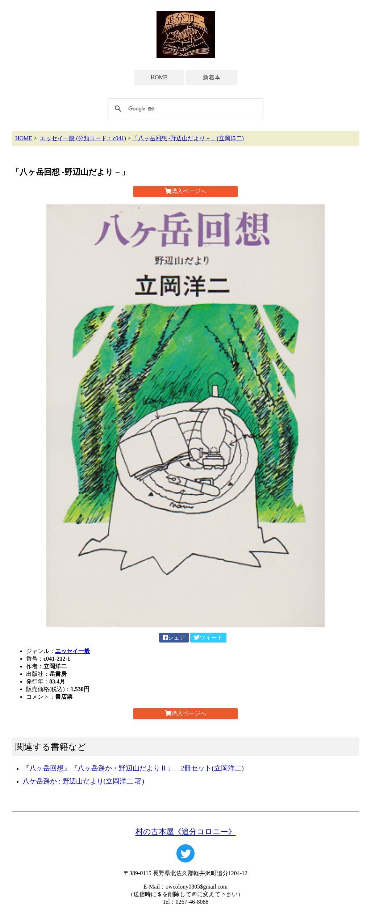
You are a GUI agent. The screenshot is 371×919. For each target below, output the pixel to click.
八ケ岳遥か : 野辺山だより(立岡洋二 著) (83, 781)
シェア (174, 638)
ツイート (208, 638)
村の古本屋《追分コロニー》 (186, 831)
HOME (158, 77)
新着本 (211, 77)
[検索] (184, 108)
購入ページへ (185, 191)
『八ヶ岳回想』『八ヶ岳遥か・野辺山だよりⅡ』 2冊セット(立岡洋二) (133, 768)
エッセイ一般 (72, 651)
